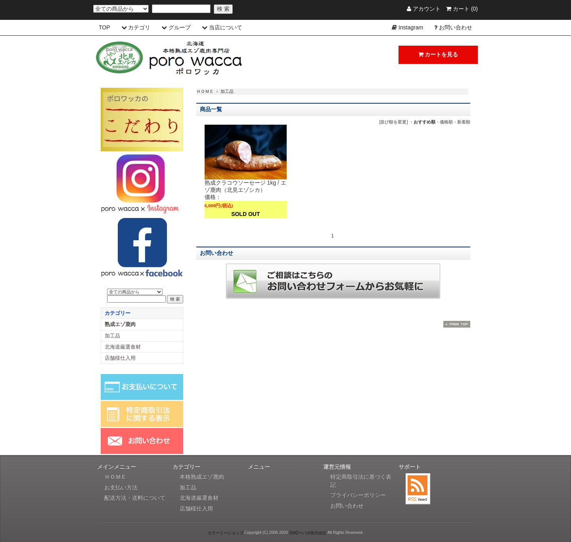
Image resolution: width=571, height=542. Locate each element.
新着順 (463, 122)
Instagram (411, 27)
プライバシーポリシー (358, 495)
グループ (180, 27)
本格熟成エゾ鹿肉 (202, 477)
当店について (225, 27)
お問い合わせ (455, 27)
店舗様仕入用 (120, 358)
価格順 (446, 122)
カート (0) (462, 9)
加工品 (227, 91)
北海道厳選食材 (123, 347)
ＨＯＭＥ (205, 91)
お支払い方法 (121, 487)
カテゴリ (139, 27)
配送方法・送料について (134, 498)
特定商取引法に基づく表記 (360, 481)
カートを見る (438, 54)
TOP (104, 27)
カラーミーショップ (225, 532)
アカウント (424, 9)
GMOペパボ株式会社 (307, 532)
